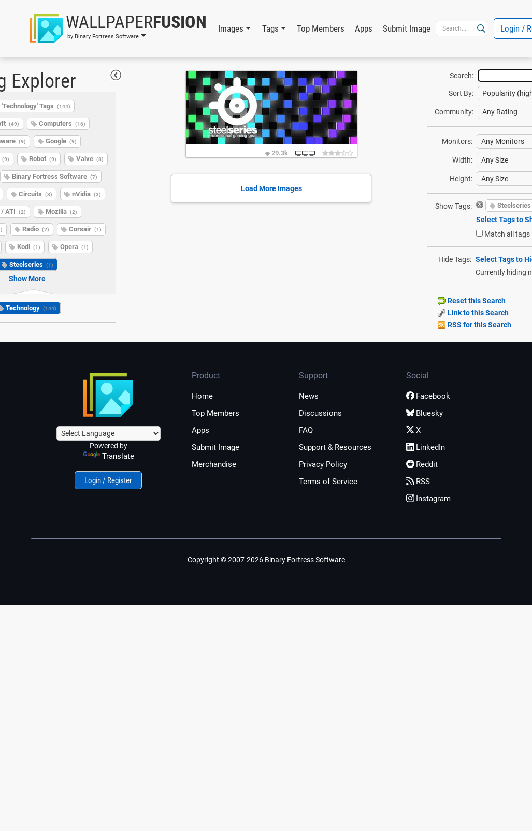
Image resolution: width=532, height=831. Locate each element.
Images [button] (230, 28)
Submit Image (406, 28)
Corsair (85, 229)
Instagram (428, 498)
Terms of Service (328, 481)
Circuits (35, 194)
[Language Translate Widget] (108, 433)
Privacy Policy (323, 464)
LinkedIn (425, 447)
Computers (62, 123)
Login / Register (108, 480)
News (309, 396)
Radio (35, 229)
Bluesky (424, 413)
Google (61, 141)
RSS (418, 481)
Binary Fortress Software (54, 176)
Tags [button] (270, 28)
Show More (27, 278)
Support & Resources (335, 447)
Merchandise (214, 464)
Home (202, 396)
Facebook (428, 396)
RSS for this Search (474, 324)
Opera (74, 247)
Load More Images (271, 188)
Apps (363, 28)
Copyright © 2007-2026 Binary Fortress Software (266, 560)
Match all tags (507, 234)
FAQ (306, 430)
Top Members (320, 28)
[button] (118, 28)
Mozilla (61, 211)
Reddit (422, 464)
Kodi (28, 247)
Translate (108, 456)
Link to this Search (473, 313)
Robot (42, 159)
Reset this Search (472, 301)
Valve (90, 159)
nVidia (86, 194)
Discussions (320, 413)
